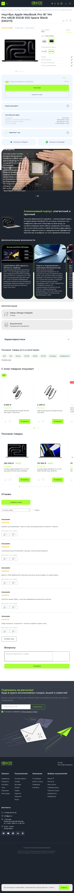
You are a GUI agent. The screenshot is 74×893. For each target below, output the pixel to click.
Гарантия (18, 794)
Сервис (17, 791)
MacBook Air (52, 797)
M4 (11, 356)
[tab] (16, 71)
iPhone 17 (51, 779)
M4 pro (18, 356)
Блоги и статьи (37, 782)
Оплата (17, 788)
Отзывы (17, 782)
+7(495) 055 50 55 (10, 813)
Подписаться (37, 707)
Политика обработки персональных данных (37, 847)
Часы (3, 788)
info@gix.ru (8, 816)
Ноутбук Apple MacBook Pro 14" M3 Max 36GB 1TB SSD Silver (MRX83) (16, 470)
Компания (37, 774)
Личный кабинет (20, 779)
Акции (17, 800)
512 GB (26, 356)
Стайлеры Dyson (53, 788)
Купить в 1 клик (37, 94)
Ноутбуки (52, 356)
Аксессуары (5, 794)
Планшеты (5, 782)
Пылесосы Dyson (53, 791)
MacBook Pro (64, 356)
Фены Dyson (52, 785)
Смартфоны (5, 779)
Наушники (5, 791)
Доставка (18, 785)
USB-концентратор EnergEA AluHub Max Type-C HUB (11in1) (16, 411)
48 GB (35, 356)
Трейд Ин (18, 797)
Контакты (35, 788)
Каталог (5, 774)
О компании (36, 779)
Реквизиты (36, 785)
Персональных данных (29, 712)
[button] (36, 196)
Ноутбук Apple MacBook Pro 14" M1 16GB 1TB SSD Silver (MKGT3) (49, 470)
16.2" (4, 356)
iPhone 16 (51, 782)
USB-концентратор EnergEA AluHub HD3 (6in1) (49, 411)
